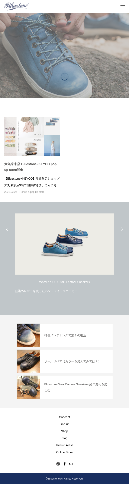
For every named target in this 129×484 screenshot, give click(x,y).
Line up (65, 424)
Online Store (64, 452)
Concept (64, 417)
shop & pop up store (33, 192)
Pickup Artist (64, 445)
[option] (64, 252)
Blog (64, 438)
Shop (64, 431)
